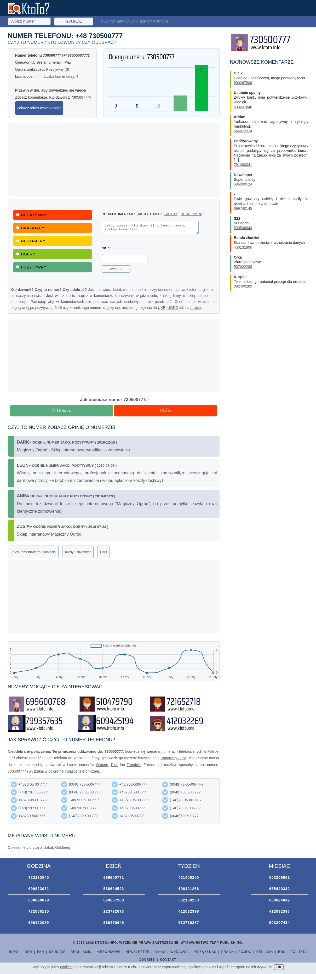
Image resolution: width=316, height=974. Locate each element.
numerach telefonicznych (181, 751)
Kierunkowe (108, 952)
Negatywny (31, 215)
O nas (159, 952)
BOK (281, 952)
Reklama (264, 952)
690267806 (243, 83)
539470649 (113, 923)
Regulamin (81, 952)
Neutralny (31, 241)
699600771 (113, 877)
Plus (114, 765)
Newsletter (137, 952)
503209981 (279, 877)
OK (278, 967)
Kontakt (168, 959)
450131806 (243, 247)
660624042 (279, 900)
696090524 (243, 184)
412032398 (188, 911)
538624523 (113, 889)
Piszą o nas (205, 952)
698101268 (188, 889)
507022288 (243, 267)
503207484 (279, 923)
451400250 (188, 877)
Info (28, 952)
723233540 (38, 877)
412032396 (279, 911)
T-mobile (134, 765)
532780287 (188, 923)
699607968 (113, 900)
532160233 (188, 900)
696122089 (38, 923)
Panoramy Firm (173, 758)
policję (195, 308)
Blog (14, 952)
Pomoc (244, 952)
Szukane (57, 952)
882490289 (243, 286)
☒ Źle (165, 410)
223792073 (113, 911)
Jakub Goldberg (57, 847)
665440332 (279, 889)
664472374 (243, 131)
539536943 (243, 228)
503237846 (243, 107)
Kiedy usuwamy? (78, 552)
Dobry (26, 254)
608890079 (38, 900)
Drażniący (30, 228)
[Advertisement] (114, 159)
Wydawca (179, 952)
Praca (227, 952)
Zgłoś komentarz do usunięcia (33, 552)
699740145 (243, 208)
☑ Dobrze (61, 410)
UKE (161, 308)
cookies (66, 967)
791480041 (243, 165)
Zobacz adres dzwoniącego (39, 108)
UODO (172, 308)
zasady (170, 214)
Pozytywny (31, 267)
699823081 (38, 889)
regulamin (191, 214)
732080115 (38, 911)
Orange (102, 765)
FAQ (103, 552)
